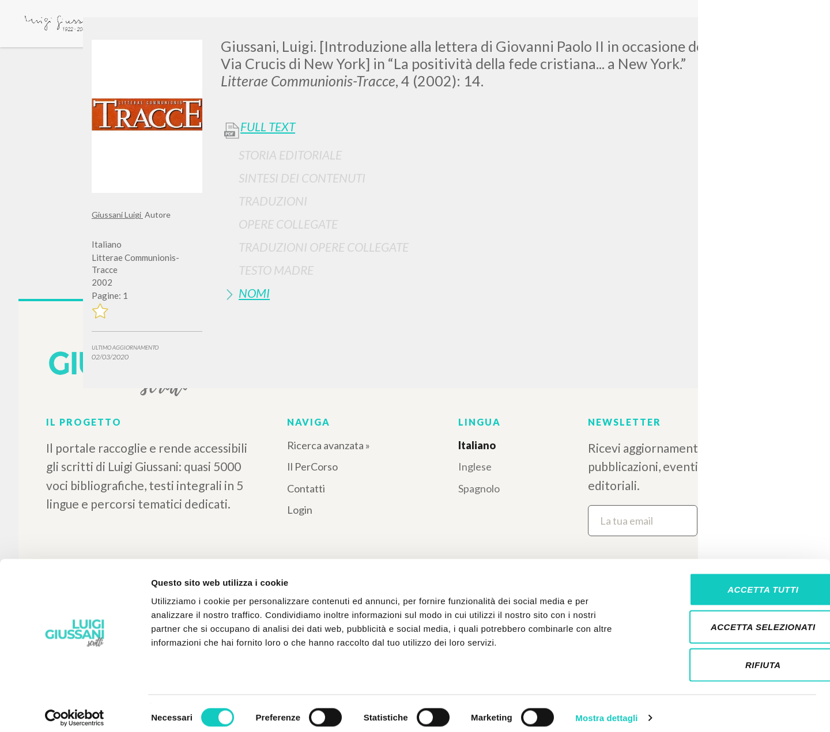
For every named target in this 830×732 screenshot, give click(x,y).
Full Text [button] (267, 127)
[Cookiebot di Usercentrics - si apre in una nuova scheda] (74, 709)
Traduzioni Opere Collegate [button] (324, 246)
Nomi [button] (254, 292)
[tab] (479, 154)
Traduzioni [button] (273, 200)
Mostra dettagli (606, 709)
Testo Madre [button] (276, 269)
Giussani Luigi (117, 214)
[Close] (729, 34)
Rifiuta (734, 656)
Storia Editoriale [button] (290, 154)
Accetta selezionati (733, 619)
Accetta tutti (733, 581)
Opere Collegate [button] (288, 223)
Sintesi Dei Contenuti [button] (302, 177)
